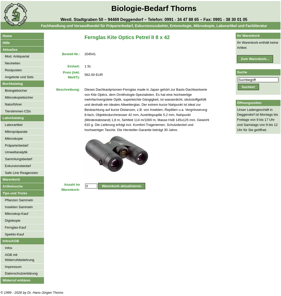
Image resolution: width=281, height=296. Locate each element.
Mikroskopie (14, 138)
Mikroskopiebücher (19, 97)
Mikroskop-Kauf (16, 214)
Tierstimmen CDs (18, 111)
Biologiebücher (16, 90)
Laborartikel (14, 125)
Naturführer (13, 104)
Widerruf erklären (16, 280)
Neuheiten (12, 63)
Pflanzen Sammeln (19, 200)
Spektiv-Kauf (14, 234)
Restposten (13, 70)
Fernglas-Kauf (15, 227)
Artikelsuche (13, 186)
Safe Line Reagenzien (21, 173)
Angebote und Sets (19, 77)
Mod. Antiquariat (17, 56)
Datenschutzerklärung (21, 273)
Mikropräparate (16, 132)
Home (7, 36)
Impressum (13, 267)
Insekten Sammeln (19, 207)
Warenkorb (11, 179)
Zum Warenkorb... (255, 59)
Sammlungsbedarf (18, 159)
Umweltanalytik (16, 152)
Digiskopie (12, 220)
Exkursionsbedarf (18, 166)
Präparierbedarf (16, 145)
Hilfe (6, 43)
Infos (8, 248)
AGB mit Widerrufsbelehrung (19, 257)
